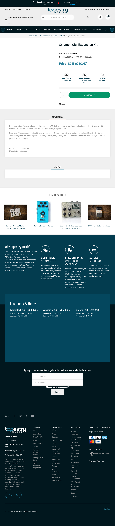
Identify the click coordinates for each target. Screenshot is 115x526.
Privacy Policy (57, 440)
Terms (54, 443)
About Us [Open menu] (27, 9)
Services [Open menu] (8, 9)
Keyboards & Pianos (61, 29)
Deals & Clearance (15, 17)
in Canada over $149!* (43, 3)
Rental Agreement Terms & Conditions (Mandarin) (56, 461)
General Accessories (75, 477)
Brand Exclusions (56, 476)
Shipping (55, 434)
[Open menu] (5, 19)
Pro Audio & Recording (75, 454)
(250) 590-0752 (14, 455)
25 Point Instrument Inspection (37, 465)
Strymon (73, 53)
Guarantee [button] (66, 80)
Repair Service (90, 9)
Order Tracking (38, 437)
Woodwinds (75, 462)
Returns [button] (102, 80)
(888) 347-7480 (10, 440)
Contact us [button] (17, 9)
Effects (28, 29)
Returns (55, 437)
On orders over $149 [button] (85, 81)
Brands (73, 490)
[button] (66, 78)
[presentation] (3, 30)
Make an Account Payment (36, 452)
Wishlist (36, 440)
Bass (38, 29)
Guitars (9, 29)
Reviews (74, 496)
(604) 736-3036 (15, 451)
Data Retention (57, 480)
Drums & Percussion (81, 29)
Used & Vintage (27, 17)
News (10, 23)
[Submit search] (43, 17)
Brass (73, 459)
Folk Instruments (75, 449)
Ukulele (47, 29)
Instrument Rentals (103, 9)
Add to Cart (89, 95)
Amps (19, 29)
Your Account (38, 443)
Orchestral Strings (100, 29)
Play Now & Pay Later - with (72, 3)
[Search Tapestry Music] (57, 17)
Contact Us (13, 495)
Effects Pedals (58, 36)
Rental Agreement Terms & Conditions (56, 450)
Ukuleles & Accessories (75, 443)
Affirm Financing (55, 470)
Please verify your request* (57, 387)
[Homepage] (57, 10)
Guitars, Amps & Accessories (40, 36)
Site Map (107, 509)
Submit (57, 392)
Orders (35, 447)
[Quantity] (64, 95)
